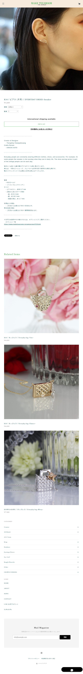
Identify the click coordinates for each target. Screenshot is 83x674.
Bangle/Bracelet (9, 562)
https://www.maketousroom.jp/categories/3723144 (22, 224)
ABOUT (6, 588)
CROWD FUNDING (10, 572)
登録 (65, 637)
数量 (5, 111)
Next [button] (81, 49)
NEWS (6, 594)
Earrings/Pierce (9, 552)
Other (6, 567)
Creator (6, 527)
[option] (41, 49)
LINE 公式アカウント (11, 604)
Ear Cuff (7, 557)
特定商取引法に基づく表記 (48, 658)
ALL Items (7, 537)
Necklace (7, 547)
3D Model (7, 532)
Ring (5, 542)
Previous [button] (2, 49)
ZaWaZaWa (8, 609)
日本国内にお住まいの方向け (42, 129)
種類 (5, 107)
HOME (6, 583)
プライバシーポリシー (33, 658)
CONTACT (7, 599)
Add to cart (41, 124)
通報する (17, 235)
